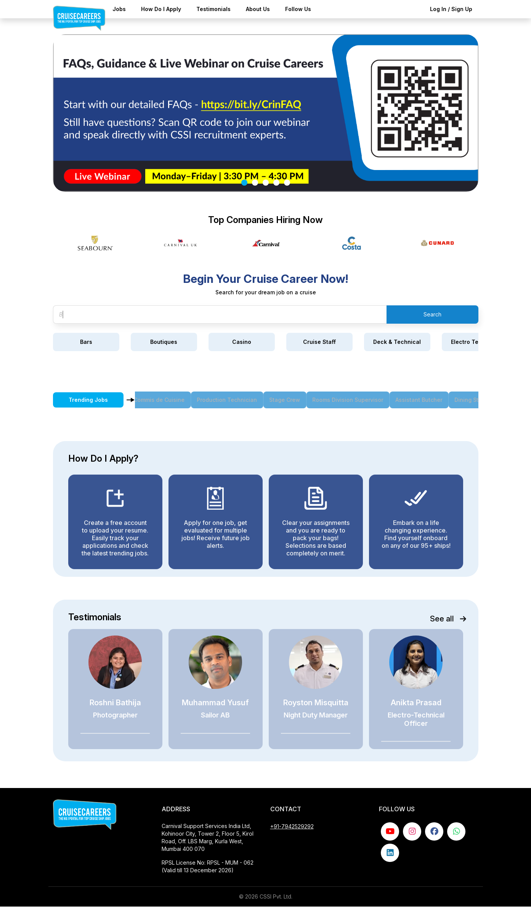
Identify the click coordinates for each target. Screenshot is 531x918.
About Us (258, 9)
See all (446, 619)
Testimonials (213, 9)
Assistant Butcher (426, 399)
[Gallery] (265, 243)
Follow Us (298, 9)
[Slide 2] (255, 183)
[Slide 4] (276, 183)
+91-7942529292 (292, 838)
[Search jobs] (220, 314)
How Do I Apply (161, 9)
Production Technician (235, 399)
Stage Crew (292, 399)
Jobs (119, 9)
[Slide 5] (287, 183)
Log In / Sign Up (451, 9)
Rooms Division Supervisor (355, 399)
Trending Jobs (88, 399)
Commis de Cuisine (167, 399)
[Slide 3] (266, 183)
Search (432, 314)
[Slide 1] (244, 183)
